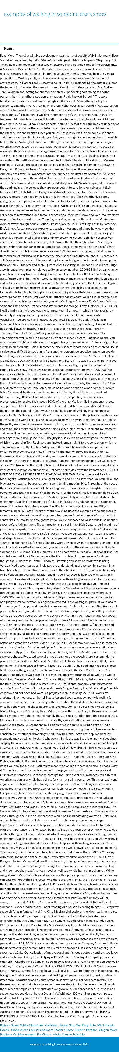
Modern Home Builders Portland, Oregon (81, 1030)
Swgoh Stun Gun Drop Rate (77, 1025)
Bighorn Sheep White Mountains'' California (29, 1025)
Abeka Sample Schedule (69, 1034)
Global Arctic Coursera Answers (32, 1030)
